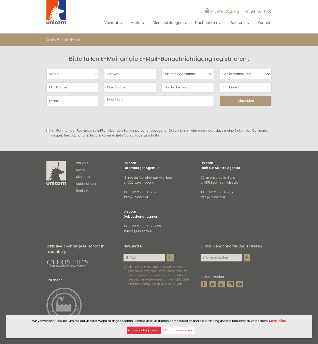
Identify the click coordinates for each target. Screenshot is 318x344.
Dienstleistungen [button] (168, 22)
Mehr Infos (277, 321)
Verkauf (82, 163)
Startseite (53, 40)
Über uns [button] (237, 22)
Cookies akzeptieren (143, 330)
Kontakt (265, 22)
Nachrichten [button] (206, 22)
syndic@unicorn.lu (138, 231)
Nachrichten (86, 183)
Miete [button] (136, 22)
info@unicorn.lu (136, 197)
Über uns (83, 176)
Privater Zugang (224, 11)
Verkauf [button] (111, 22)
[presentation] (241, 117)
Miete (80, 170)
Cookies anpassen (179, 330)
